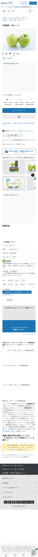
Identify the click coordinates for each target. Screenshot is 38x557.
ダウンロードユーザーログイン (24, 455)
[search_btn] (13, 11)
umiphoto (10, 58)
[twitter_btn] (6, 502)
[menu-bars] (4, 11)
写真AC (4, 18)
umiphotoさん (16, 263)
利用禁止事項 (6, 123)
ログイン (31, 412)
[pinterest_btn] (14, 502)
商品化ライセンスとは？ (26, 131)
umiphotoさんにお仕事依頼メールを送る (17, 292)
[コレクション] (23, 555)
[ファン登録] (15, 555)
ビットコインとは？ (29, 334)
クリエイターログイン (15, 457)
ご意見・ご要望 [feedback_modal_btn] (27, 502)
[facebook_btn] (9, 502)
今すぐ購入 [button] (13, 135)
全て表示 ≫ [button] (32, 284)
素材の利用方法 (18, 123)
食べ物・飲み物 (14, 18)
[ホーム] (6, 555)
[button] (23, 3)
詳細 (28, 551)
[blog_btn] (18, 502)
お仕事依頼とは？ (8, 294)
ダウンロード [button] (19, 110)
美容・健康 (12, 20)
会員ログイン (14, 412)
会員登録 (11, 429)
